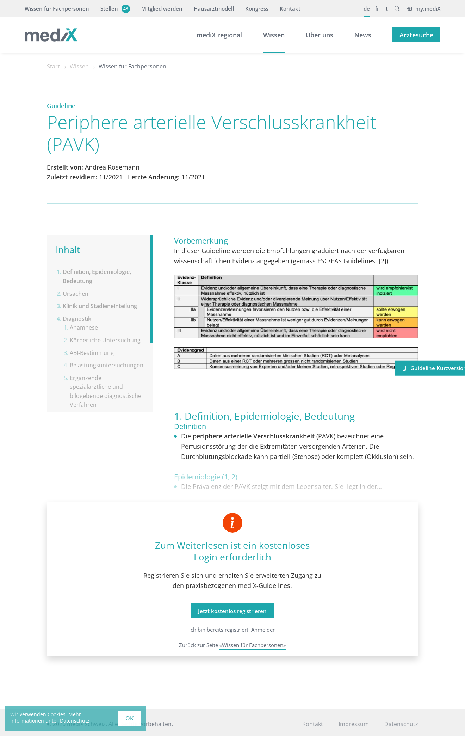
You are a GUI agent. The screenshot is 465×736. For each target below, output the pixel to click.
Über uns (319, 35)
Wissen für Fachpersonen (57, 8)
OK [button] (129, 718)
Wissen (274, 35)
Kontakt (290, 8)
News (362, 35)
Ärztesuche (416, 35)
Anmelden (263, 629)
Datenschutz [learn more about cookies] (74, 720)
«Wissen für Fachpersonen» (252, 645)
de (367, 8)
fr (377, 8)
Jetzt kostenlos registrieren (232, 610)
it (386, 8)
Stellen (114, 8)
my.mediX (423, 8)
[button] (397, 8)
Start (53, 66)
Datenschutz (401, 724)
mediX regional (219, 35)
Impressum (354, 724)
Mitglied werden (161, 8)
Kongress (256, 8)
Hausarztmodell (214, 8)
